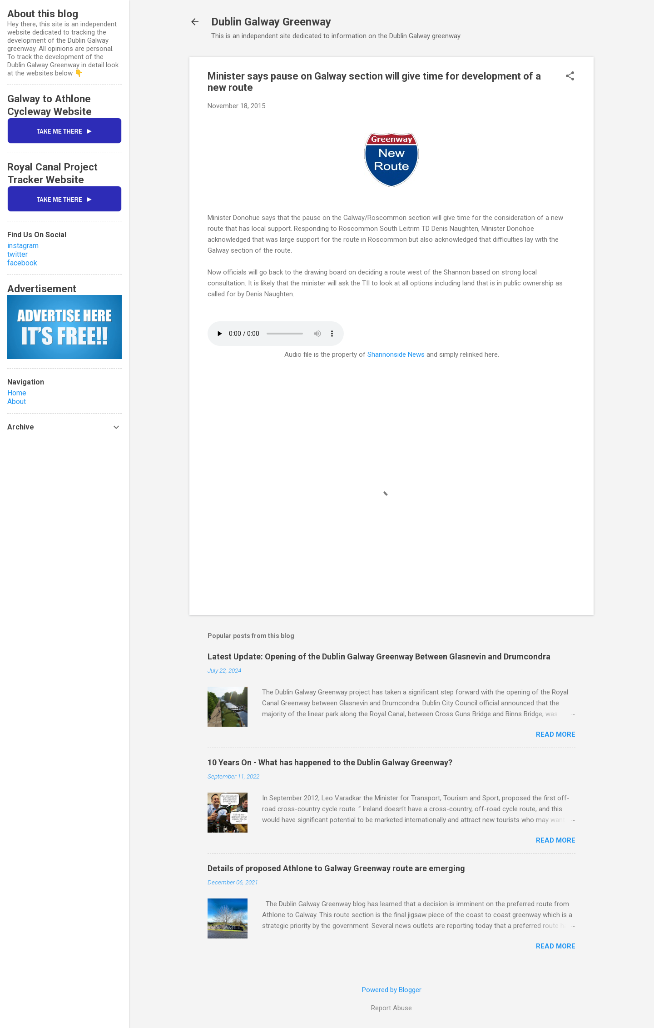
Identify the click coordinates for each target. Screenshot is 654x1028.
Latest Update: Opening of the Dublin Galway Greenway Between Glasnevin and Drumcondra (379, 656)
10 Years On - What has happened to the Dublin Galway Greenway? (330, 762)
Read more (555, 734)
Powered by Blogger (391, 990)
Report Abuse (391, 1008)
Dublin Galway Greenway (271, 21)
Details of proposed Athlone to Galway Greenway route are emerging (336, 868)
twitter (17, 254)
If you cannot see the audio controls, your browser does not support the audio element (276, 333)
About (16, 401)
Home (16, 393)
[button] (570, 76)
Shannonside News (396, 354)
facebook (22, 263)
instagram (23, 245)
